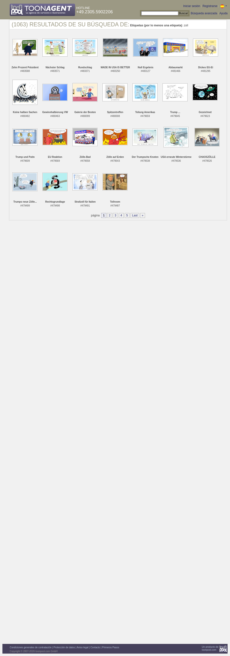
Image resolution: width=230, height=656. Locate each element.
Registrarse (209, 6)
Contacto (95, 647)
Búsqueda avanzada (204, 13)
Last (135, 215)
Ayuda (223, 13)
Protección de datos (64, 647)
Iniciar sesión (191, 6)
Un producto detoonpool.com (210, 648)
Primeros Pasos (110, 647)
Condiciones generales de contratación (31, 647)
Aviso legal (82, 647)
